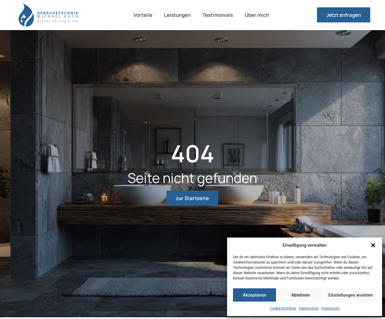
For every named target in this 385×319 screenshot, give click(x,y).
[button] (373, 245)
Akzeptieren (254, 295)
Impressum (330, 308)
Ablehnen (300, 295)
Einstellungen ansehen (350, 295)
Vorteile (142, 15)
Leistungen (177, 15)
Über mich (257, 15)
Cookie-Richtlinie (283, 308)
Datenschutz (309, 308)
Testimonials (217, 15)
